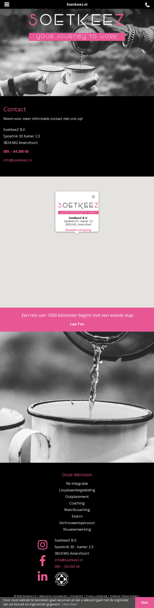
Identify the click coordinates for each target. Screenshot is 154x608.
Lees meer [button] (69, 604)
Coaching (77, 503)
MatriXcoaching (77, 509)
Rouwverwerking (77, 529)
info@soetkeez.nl (17, 160)
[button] (77, 238)
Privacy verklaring (96, 596)
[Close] (93, 196)
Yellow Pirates (129, 596)
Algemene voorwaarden (53, 596)
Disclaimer (77, 596)
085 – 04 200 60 (67, 566)
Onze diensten (77, 475)
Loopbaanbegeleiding (77, 490)
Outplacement (77, 496)
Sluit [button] (144, 602)
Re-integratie (77, 483)
